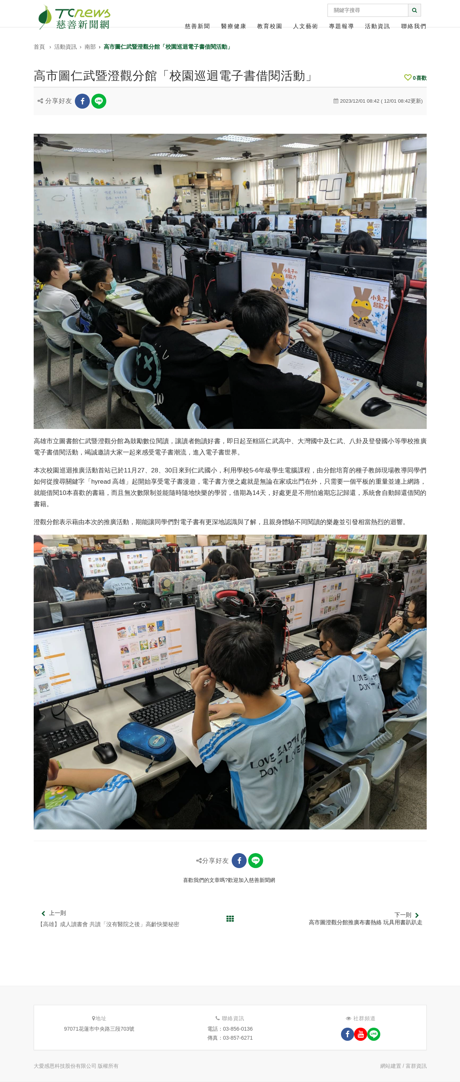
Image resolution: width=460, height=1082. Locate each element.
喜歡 (415, 77)
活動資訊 (377, 26)
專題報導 (341, 26)
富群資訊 (416, 1066)
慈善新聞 (197, 26)
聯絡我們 (414, 26)
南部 (90, 46)
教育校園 (270, 26)
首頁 (39, 46)
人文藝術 (306, 26)
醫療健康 (234, 26)
